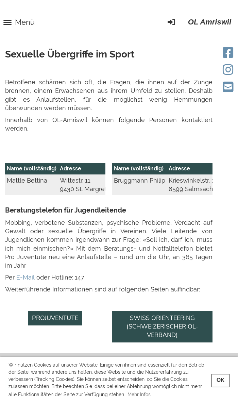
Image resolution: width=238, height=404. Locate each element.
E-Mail (25, 277)
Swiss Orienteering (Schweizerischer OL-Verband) (162, 326)
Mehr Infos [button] (139, 394)
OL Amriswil (209, 22)
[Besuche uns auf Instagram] (228, 70)
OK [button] (220, 380)
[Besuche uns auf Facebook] (228, 53)
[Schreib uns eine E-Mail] (228, 87)
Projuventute (55, 318)
